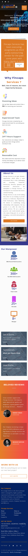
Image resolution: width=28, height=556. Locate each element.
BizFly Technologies (15, 552)
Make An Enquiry (14, 28)
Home (2, 511)
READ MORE (9, 65)
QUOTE (24, 8)
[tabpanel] (14, 234)
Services (3, 513)
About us (16, 511)
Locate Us (4, 517)
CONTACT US (19, 65)
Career (3, 515)
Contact (16, 515)
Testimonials (17, 513)
